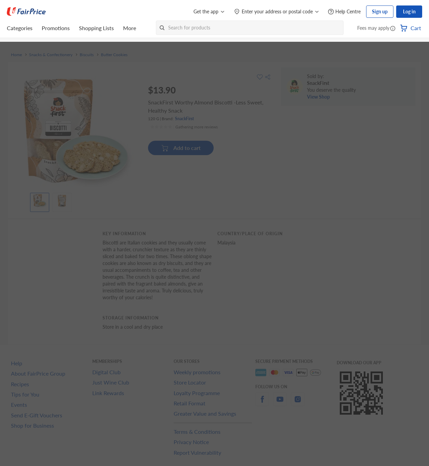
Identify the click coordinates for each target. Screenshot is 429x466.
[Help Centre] (344, 12)
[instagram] (298, 403)
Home (16, 55)
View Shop (318, 97)
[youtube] (280, 403)
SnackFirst (184, 118)
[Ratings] (184, 127)
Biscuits (87, 55)
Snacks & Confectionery (50, 55)
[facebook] (262, 403)
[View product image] (39, 200)
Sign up (380, 11)
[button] (393, 29)
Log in (409, 11)
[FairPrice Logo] (26, 11)
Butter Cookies (114, 55)
